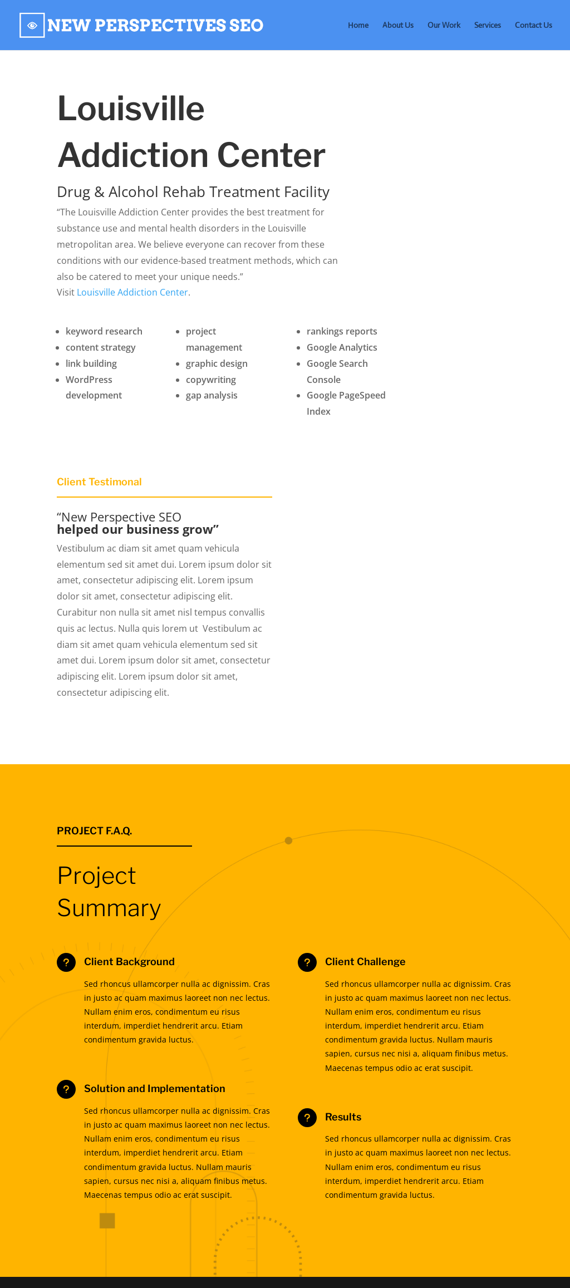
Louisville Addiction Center (132, 292)
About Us (398, 25)
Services (487, 25)
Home (358, 25)
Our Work (444, 25)
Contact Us (533, 25)
